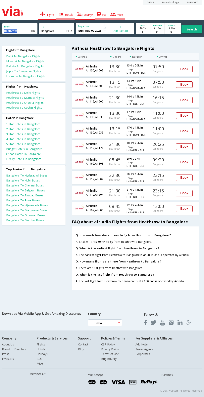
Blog (81, 349)
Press (5, 354)
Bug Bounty (109, 359)
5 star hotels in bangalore (23, 144)
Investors (8, 359)
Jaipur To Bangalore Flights (23, 71)
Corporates (142, 354)
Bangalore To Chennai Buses (25, 185)
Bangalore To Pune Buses (23, 200)
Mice (40, 363)
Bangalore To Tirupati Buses (24, 195)
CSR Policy (108, 344)
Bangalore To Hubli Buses (23, 180)
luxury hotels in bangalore (23, 159)
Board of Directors (14, 349)
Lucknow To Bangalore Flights (25, 76)
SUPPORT (192, 2)
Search (191, 29)
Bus (39, 359)
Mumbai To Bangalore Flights (25, 61)
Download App (170, 2)
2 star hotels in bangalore (23, 129)
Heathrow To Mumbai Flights (25, 97)
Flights (41, 344)
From (7, 26)
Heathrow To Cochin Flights (24, 107)
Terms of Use (110, 354)
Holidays (42, 354)
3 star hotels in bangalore (23, 134)
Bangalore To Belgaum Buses (25, 190)
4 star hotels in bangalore (23, 139)
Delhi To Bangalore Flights (23, 56)
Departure (83, 26)
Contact (83, 344)
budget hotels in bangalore (24, 149)
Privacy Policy (110, 349)
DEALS (150, 2)
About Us (8, 344)
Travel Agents (144, 349)
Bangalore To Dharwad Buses (25, 215)
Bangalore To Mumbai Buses (25, 220)
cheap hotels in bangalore (23, 154)
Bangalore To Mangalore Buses (26, 210)
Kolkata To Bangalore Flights (25, 66)
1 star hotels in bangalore (23, 124)
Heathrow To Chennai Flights (25, 102)
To (42, 26)
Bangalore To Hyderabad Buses (26, 175)
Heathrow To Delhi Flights (23, 93)
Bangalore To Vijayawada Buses (27, 205)
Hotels (41, 349)
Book (184, 69)
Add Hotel (141, 344)
